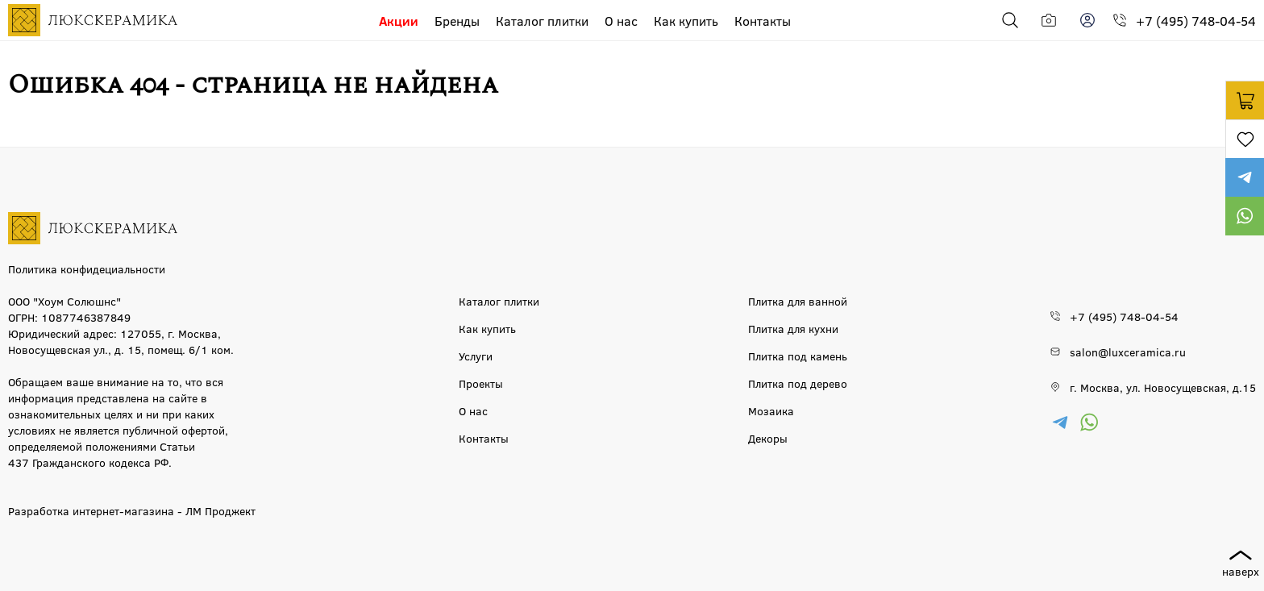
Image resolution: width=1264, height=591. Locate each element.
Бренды (457, 20)
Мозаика (771, 410)
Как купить (686, 20)
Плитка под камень (797, 356)
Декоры (768, 438)
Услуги (476, 356)
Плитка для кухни (793, 328)
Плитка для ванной (797, 301)
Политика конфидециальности (86, 268)
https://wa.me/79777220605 (1244, 216)
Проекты (481, 383)
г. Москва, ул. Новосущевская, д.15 (1163, 387)
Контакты (762, 20)
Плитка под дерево (797, 383)
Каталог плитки (542, 20)
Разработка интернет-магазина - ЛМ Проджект (132, 510)
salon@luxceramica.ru (1128, 351)
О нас (621, 20)
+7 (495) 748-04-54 (1196, 20)
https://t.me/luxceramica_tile (1244, 177)
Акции (398, 20)
